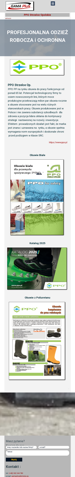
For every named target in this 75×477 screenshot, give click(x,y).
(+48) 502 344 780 (16, 473)
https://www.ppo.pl (58, 142)
